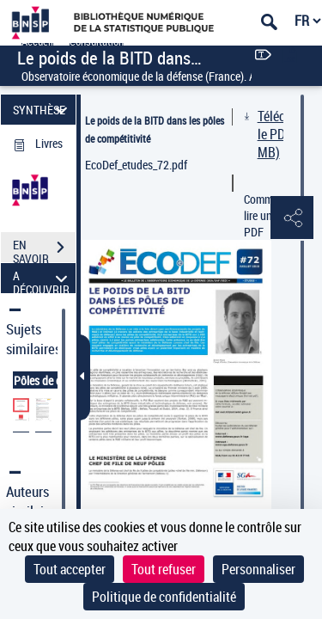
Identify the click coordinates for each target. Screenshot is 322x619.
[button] (291, 218)
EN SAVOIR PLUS (44, 249)
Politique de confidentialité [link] (164, 596)
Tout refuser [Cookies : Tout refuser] (163, 569)
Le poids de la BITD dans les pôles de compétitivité (154, 129)
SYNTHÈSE (42, 110)
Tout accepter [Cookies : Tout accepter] (69, 569)
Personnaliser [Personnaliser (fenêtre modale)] (258, 569)
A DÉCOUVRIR (42, 278)
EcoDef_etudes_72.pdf (136, 164)
